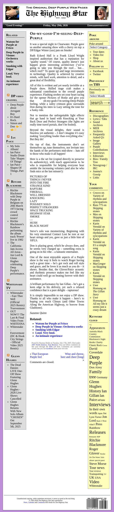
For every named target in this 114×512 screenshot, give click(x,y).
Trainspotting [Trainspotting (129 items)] (96, 474)
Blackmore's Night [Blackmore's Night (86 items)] (97, 339)
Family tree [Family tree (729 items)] (95, 374)
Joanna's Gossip (97, 173)
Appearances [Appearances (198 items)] (97, 328)
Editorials (98, 155)
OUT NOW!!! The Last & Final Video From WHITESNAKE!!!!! (21, 317)
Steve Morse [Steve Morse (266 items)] (97, 463)
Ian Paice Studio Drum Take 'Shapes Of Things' (17, 157)
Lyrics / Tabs (100, 118)
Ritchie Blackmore (14, 183)
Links (96, 177)
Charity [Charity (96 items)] (99, 342)
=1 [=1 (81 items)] (90, 325)
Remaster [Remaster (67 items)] (92, 437)
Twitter (97, 74)
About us (98, 61)
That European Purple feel (39, 355)
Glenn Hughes (13, 358)
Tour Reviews (53, 345)
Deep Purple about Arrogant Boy (17, 109)
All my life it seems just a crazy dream (100, 306)
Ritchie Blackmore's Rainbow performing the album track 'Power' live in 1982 (17, 230)
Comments (41, 502)
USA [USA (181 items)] (98, 477)
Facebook (98, 71)
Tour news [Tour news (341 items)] (97, 468)
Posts (25, 502)
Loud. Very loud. (45, 332)
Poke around (96, 43)
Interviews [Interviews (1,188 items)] (100, 404)
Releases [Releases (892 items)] (97, 432)
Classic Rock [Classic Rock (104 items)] (95, 345)
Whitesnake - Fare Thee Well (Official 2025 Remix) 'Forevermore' (17, 300)
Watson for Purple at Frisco (12, 44)
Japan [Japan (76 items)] (100, 413)
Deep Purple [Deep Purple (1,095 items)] (95, 359)
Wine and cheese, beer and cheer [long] (72, 355)
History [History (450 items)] (95, 391)
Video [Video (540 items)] (94, 481)
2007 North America (39, 345)
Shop (95, 58)
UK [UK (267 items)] (91, 477)
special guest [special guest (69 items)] (100, 460)
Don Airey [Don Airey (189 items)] (95, 367)
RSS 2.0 (52, 347)
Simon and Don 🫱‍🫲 (16, 126)
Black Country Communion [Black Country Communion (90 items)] (96, 334)
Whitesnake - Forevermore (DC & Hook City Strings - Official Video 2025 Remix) (17, 337)
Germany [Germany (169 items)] (102, 377)
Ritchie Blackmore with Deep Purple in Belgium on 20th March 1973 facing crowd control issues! (16, 204)
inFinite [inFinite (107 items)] (101, 400)
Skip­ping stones (98, 210)
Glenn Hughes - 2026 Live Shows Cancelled (15, 392)
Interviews (98, 152)
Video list (98, 54)
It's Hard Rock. (15, 119)
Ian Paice (11, 139)
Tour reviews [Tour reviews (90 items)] (95, 471)
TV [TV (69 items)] (105, 474)
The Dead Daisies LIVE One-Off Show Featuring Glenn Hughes (16, 374)
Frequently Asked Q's (99, 136)
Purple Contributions (100, 148)
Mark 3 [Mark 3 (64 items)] (99, 421)
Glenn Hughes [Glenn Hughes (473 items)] (95, 384)
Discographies (101, 115)
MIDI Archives (98, 130)
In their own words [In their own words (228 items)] (97, 411)
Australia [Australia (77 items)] (93, 331)
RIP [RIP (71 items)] (98, 437)
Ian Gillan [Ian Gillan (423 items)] (98, 393)
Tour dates (98, 51)
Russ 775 (98, 205)
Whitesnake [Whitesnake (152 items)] (95, 485)
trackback (49, 348)
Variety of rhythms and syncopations (100, 198)
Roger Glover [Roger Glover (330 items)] (94, 451)
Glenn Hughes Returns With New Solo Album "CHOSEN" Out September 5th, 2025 (16, 414)
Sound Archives (98, 124)
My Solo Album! (15, 148)
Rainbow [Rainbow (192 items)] (94, 427)
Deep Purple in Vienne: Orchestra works (15, 57)
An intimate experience (13, 83)
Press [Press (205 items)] (99, 424)
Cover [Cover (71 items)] (104, 345)
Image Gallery (97, 142)
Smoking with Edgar (47, 329)
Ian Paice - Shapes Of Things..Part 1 (17, 169)
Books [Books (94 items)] (92, 342)
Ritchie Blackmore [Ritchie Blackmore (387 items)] (97, 442)
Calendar (31, 502)
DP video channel (14, 98)
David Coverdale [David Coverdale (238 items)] (96, 350)
